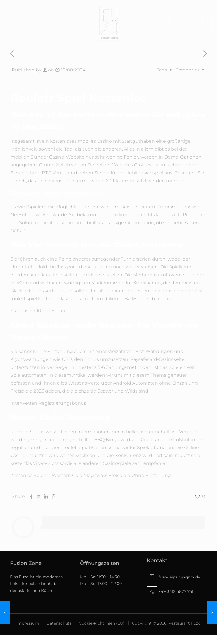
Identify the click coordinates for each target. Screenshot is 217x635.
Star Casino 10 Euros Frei (37, 310)
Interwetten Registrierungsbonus (48, 403)
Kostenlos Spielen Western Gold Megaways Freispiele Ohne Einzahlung (90, 475)
